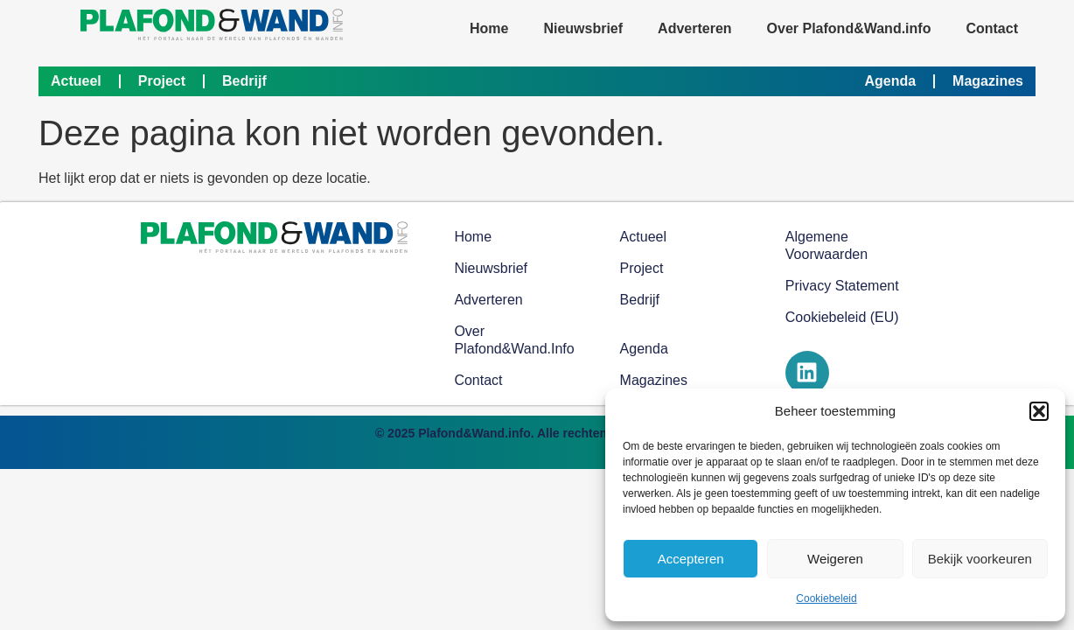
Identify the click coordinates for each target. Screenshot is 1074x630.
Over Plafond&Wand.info (849, 28)
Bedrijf (244, 81)
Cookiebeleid (826, 598)
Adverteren (694, 28)
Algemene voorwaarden (826, 245)
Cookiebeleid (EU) (842, 317)
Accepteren (691, 558)
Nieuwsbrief (583, 28)
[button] (1039, 411)
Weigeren (835, 558)
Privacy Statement (842, 285)
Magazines (987, 81)
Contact (992, 28)
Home (489, 28)
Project (161, 81)
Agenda (890, 81)
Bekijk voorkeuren (980, 558)
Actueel (76, 81)
